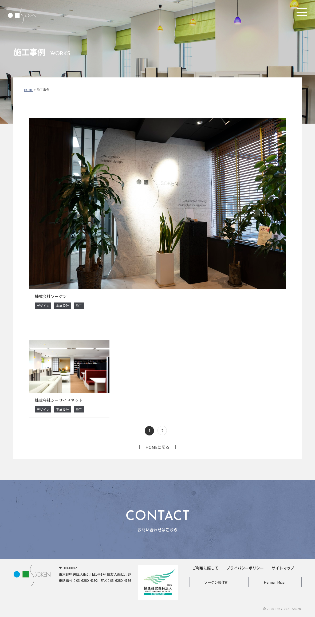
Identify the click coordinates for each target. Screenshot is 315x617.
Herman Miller (275, 582)
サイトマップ (283, 568)
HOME (28, 89)
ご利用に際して (205, 568)
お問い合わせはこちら (157, 519)
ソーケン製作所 (216, 582)
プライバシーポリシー (245, 568)
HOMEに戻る (157, 447)
